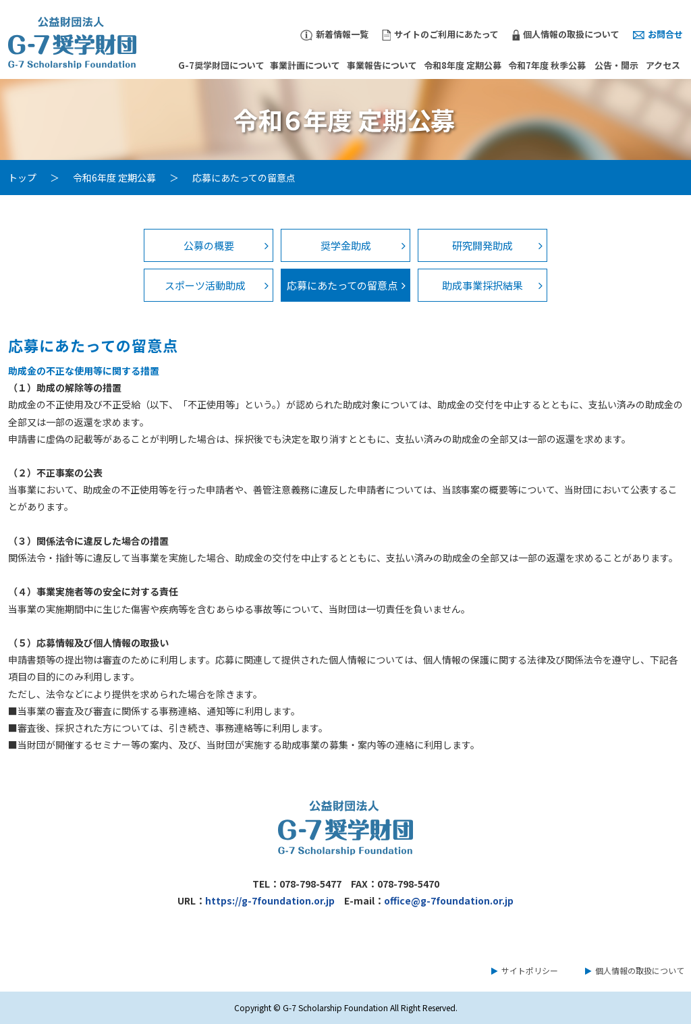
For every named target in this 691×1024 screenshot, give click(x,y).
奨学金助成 (346, 245)
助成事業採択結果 (482, 285)
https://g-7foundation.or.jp (270, 900)
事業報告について (382, 65)
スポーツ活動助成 (205, 285)
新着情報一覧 (334, 34)
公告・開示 (616, 65)
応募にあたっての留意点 (342, 285)
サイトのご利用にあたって (440, 34)
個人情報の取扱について (565, 34)
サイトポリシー (529, 970)
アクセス (663, 65)
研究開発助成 (482, 245)
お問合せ (658, 34)
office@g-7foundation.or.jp (449, 900)
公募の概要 (209, 245)
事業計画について (305, 65)
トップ (22, 177)
